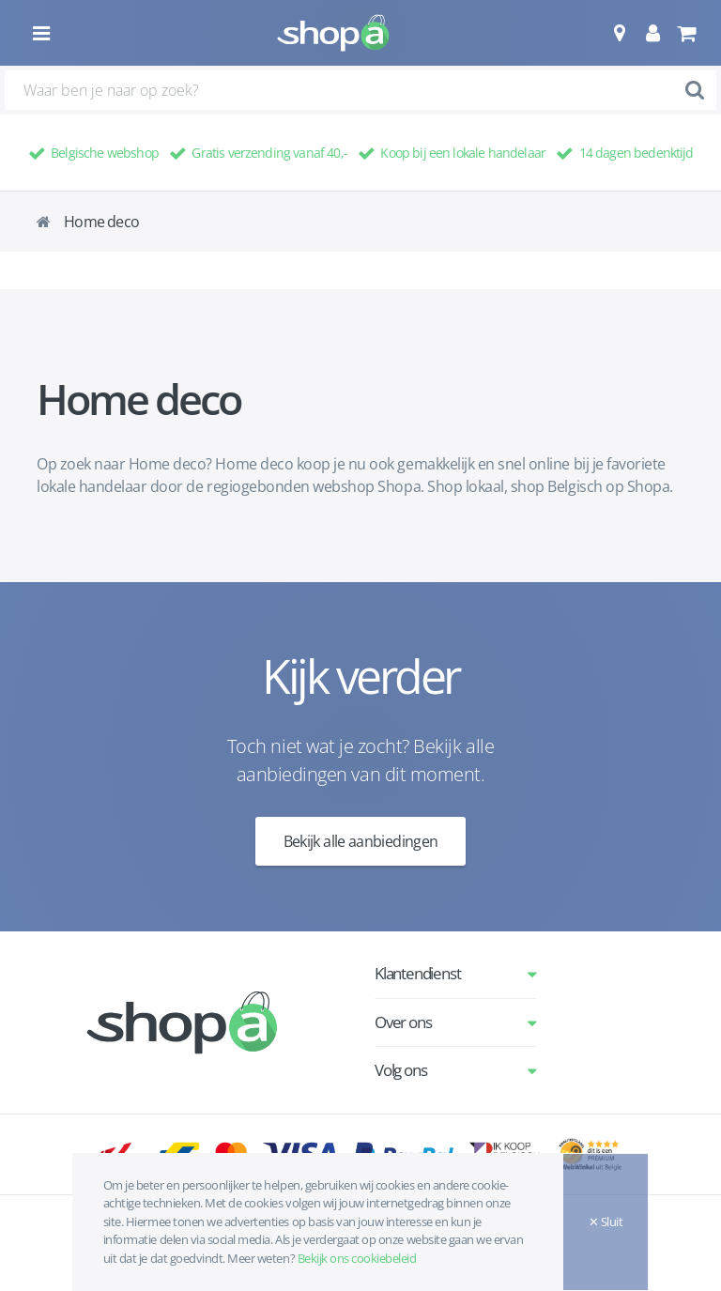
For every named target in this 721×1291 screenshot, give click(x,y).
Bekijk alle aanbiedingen (361, 841)
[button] (619, 33)
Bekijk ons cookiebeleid (357, 1258)
